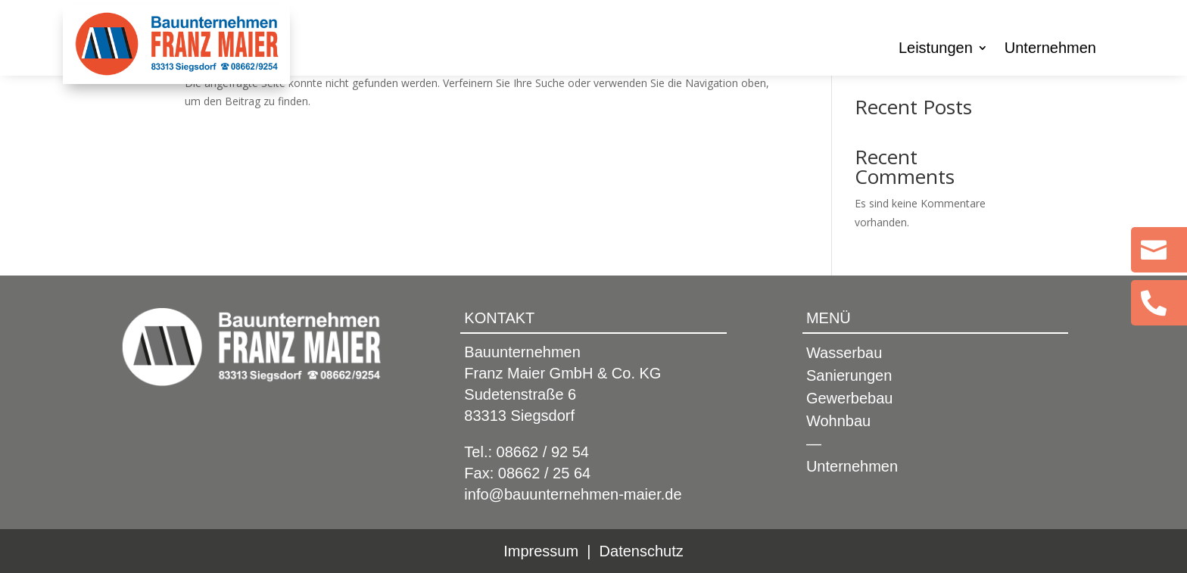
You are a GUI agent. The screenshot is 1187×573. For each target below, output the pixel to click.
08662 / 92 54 (543, 452)
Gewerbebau (849, 399)
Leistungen (936, 49)
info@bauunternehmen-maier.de (572, 494)
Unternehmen (1050, 49)
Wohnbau (838, 422)
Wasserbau (844, 354)
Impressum (540, 551)
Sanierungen (849, 377)
